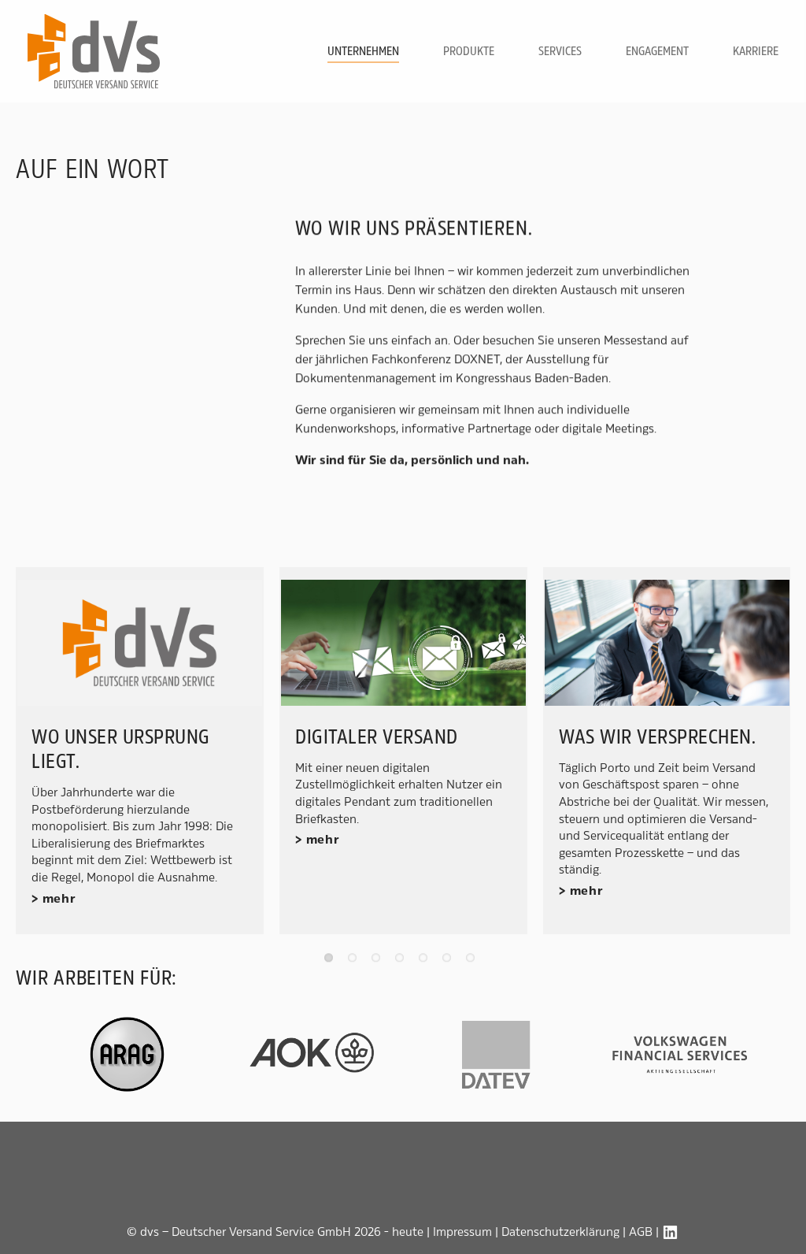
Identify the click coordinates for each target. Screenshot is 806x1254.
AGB (641, 1231)
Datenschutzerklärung (560, 1231)
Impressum (462, 1231)
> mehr (53, 899)
